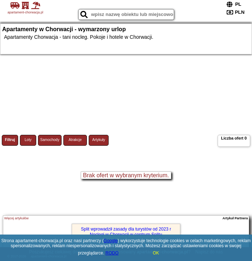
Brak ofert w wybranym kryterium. (126, 175)
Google (111, 240)
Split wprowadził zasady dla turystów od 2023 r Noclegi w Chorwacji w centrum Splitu (126, 232)
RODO (111, 253)
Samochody (49, 140)
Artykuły (98, 140)
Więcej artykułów (16, 218)
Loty (28, 140)
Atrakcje (74, 140)
